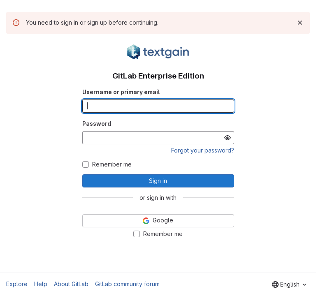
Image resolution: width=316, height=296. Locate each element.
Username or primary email (121, 91)
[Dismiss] (300, 23)
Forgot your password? (202, 150)
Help (40, 283)
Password (96, 123)
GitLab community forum (127, 283)
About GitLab (71, 283)
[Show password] (227, 137)
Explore (17, 283)
